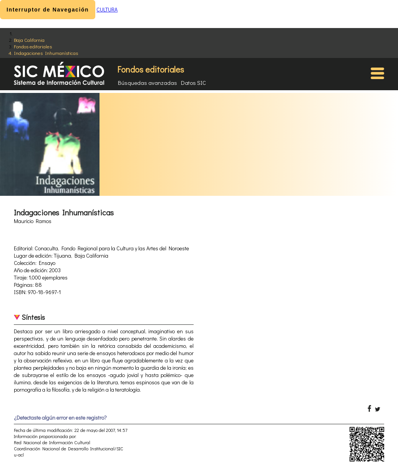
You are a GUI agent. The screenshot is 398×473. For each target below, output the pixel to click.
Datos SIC (193, 82)
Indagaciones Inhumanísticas (46, 53)
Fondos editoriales (33, 46)
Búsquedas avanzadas (147, 82)
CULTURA (107, 9)
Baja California (29, 39)
